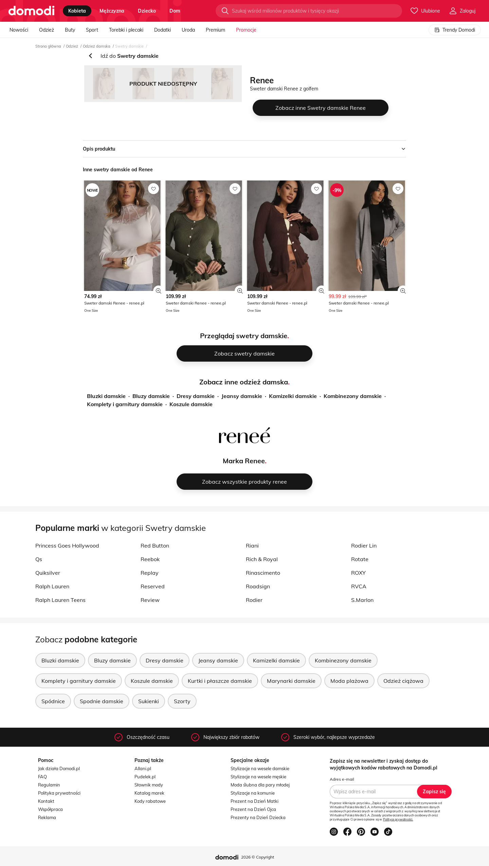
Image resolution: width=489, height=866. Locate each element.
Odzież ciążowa (403, 680)
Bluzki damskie (106, 396)
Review (150, 599)
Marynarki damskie (291, 680)
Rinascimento (263, 572)
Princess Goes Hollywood (67, 545)
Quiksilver (47, 572)
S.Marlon (362, 599)
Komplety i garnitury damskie (125, 404)
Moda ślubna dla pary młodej (260, 784)
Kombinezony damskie (353, 396)
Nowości (19, 30)
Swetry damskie (129, 46)
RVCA (358, 586)
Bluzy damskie (151, 396)
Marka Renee (244, 460)
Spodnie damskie (101, 701)
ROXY (358, 572)
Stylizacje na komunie (253, 793)
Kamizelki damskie (293, 396)
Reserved (153, 586)
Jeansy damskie (241, 396)
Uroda (188, 30)
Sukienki (148, 701)
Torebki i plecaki (126, 30)
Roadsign (258, 586)
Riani (252, 545)
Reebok (150, 559)
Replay (150, 572)
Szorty (182, 701)
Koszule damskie (191, 404)
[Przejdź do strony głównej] (31, 11)
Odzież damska (96, 46)
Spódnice (53, 701)
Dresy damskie (196, 396)
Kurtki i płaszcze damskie (220, 680)
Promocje (246, 30)
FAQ (42, 776)
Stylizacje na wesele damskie (260, 768)
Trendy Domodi (454, 30)
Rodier (254, 599)
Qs (38, 559)
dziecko (147, 11)
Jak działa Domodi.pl (59, 768)
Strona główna (48, 46)
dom (174, 11)
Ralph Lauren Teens (60, 599)
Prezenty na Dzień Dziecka (258, 817)
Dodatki (162, 30)
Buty (70, 30)
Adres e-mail (342, 779)
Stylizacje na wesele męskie (258, 776)
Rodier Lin (364, 545)
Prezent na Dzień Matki (254, 801)
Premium (215, 30)
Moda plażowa (349, 680)
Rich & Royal (262, 559)
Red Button (155, 545)
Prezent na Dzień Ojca (253, 809)
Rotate (359, 559)
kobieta (77, 11)
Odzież (46, 30)
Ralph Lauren (52, 586)
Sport (92, 30)
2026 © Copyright (257, 857)
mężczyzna (111, 11)
